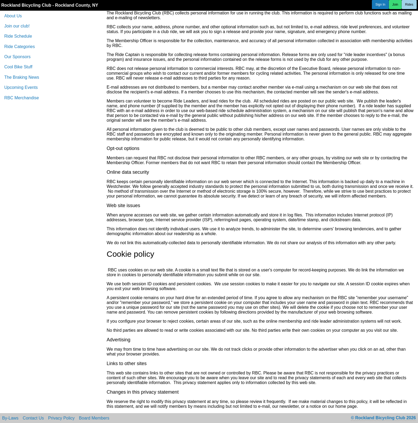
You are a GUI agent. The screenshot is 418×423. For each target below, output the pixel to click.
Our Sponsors (17, 56)
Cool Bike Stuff (18, 67)
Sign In (380, 4)
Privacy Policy (61, 418)
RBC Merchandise (21, 98)
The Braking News (21, 77)
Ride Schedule (18, 36)
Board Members (94, 418)
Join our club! (17, 26)
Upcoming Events (21, 87)
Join (395, 4)
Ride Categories (19, 46)
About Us (13, 16)
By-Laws (10, 418)
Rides (409, 4)
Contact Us (33, 418)
